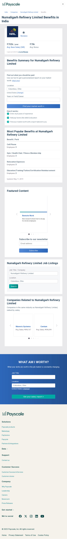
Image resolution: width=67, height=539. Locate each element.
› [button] (50, 214)
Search (14, 286)
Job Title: (15, 373)
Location (12, 278)
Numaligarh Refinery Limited (29, 12)
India (6, 12)
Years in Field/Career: (15, 96)
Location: (10, 85)
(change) (20, 93)
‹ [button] (17, 214)
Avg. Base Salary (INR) (16, 47)
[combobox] (33, 89)
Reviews (23, 36)
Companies (14, 12)
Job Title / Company (17, 270)
